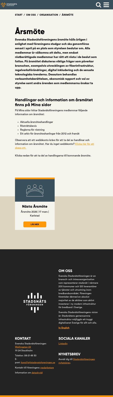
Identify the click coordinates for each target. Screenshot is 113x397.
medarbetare (47, 367)
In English (64, 328)
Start (18, 15)
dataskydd (37, 372)
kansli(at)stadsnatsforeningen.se (38, 362)
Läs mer (38, 225)
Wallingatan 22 (23, 347)
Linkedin (63, 343)
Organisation (48, 15)
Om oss (31, 15)
